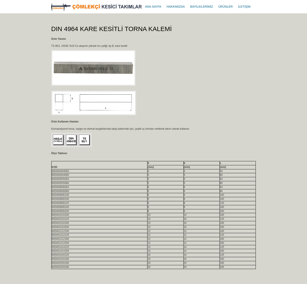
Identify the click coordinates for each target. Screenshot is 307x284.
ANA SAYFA (153, 6)
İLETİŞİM (244, 6)
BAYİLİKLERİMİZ (201, 6)
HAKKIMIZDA (176, 6)
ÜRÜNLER (225, 6)
